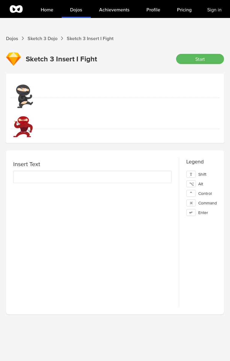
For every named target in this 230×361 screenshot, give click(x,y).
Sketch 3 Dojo (43, 38)
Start (200, 59)
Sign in (214, 9)
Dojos (12, 38)
